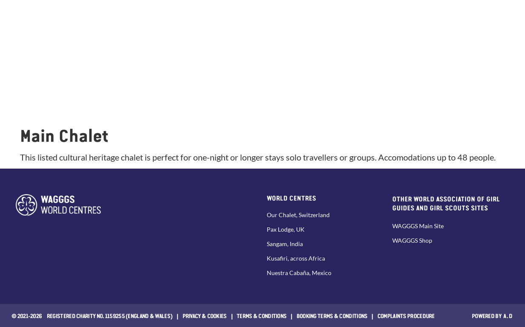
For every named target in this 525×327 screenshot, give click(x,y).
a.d (508, 315)
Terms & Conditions (261, 315)
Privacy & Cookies (205, 315)
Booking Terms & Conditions (332, 315)
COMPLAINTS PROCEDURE (406, 315)
